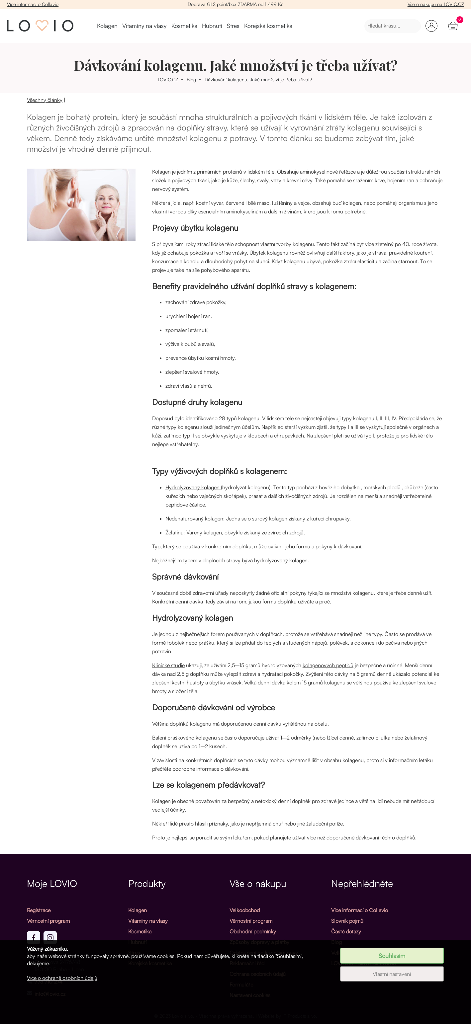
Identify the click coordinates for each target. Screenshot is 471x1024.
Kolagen (107, 25)
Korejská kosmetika (268, 25)
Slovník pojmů (347, 920)
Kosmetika (184, 25)
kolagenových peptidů (328, 665)
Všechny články (44, 100)
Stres (233, 25)
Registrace (38, 910)
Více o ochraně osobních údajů (62, 978)
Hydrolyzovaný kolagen (193, 487)
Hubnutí (212, 25)
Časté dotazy (346, 931)
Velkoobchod (245, 910)
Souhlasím (392, 955)
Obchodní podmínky (253, 931)
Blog (191, 79)
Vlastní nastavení (392, 974)
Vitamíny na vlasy (144, 25)
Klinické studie (168, 665)
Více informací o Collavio (32, 4)
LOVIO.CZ (168, 79)
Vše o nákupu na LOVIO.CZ (436, 4)
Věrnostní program (48, 920)
